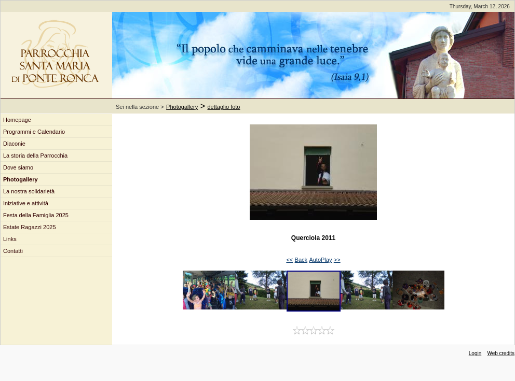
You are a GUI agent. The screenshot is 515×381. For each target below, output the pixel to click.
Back (301, 260)
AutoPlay (320, 260)
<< (289, 260)
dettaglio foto (224, 107)
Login (475, 353)
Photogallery (182, 107)
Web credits (500, 353)
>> (337, 260)
